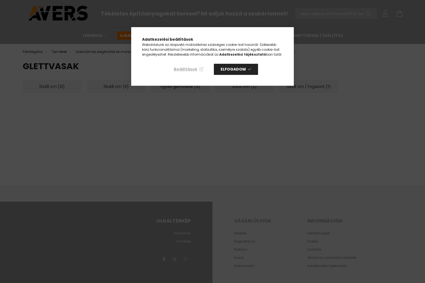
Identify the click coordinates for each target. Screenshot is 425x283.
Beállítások (185, 69)
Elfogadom (233, 69)
